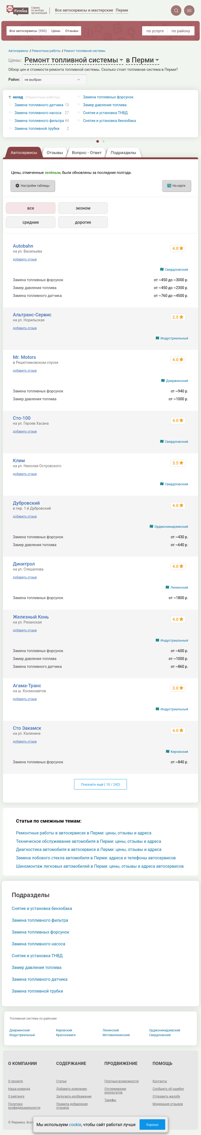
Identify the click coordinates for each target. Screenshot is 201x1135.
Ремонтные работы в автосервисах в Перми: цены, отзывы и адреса (83, 832)
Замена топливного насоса (38, 113)
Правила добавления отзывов (72, 1106)
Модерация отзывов (168, 1104)
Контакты (160, 1081)
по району (181, 31)
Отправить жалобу (166, 1096)
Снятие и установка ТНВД (37, 955)
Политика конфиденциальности (24, 1106)
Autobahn (23, 246)
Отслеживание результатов (115, 1090)
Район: (14, 79)
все (30, 208)
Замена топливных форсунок (40, 932)
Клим (19, 460)
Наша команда (19, 1089)
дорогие (83, 222)
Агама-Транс (27, 685)
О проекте (15, 1081)
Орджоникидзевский (171, 527)
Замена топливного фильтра (39, 121)
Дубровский (26, 503)
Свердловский (176, 269)
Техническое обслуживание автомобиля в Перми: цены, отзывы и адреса (88, 841)
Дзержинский (177, 381)
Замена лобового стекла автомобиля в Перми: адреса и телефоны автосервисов (96, 857)
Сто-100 (21, 418)
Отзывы (71, 31)
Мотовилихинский (116, 1035)
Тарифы (110, 1100)
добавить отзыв (25, 259)
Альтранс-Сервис (32, 314)
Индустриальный (174, 338)
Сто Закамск (27, 728)
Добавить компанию (71, 1089)
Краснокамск (66, 1035)
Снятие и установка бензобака (42, 908)
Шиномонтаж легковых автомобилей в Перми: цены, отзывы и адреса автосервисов (100, 866)
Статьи (61, 1081)
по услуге (155, 31)
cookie (75, 1124)
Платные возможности (121, 1081)
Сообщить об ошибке (168, 1089)
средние (31, 222)
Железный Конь (31, 617)
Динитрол (24, 564)
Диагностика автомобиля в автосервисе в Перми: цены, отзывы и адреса (88, 849)
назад (36, 97)
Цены (55, 31)
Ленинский (179, 587)
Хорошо (152, 1125)
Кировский (179, 752)
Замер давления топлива (37, 967)
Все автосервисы (28, 31)
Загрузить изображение (74, 1096)
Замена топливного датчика (39, 105)
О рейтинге (16, 1096)
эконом (83, 208)
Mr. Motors (24, 357)
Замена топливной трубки (37, 129)
